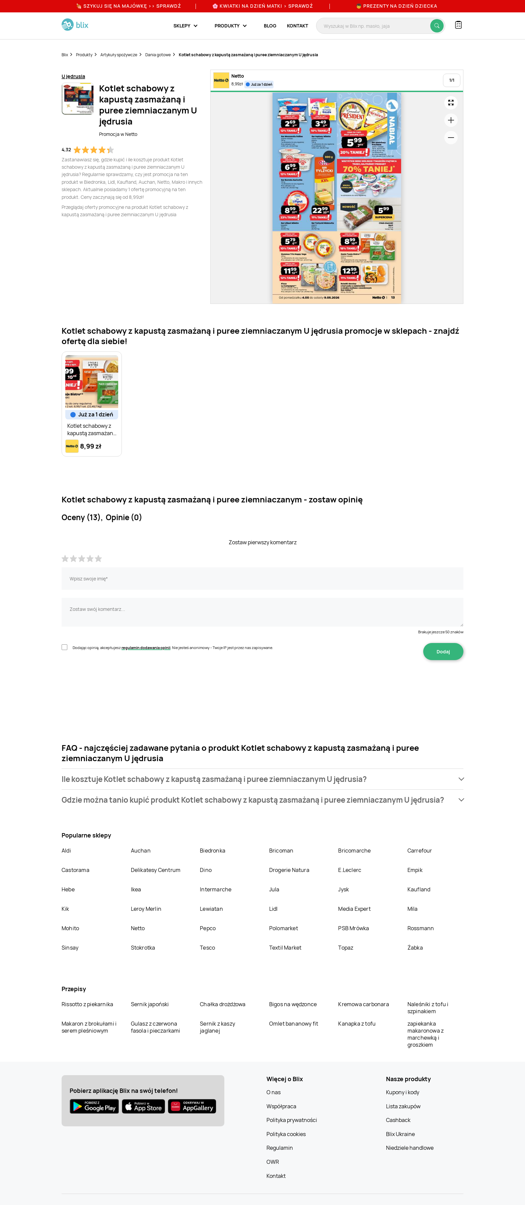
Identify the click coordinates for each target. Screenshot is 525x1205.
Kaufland (419, 889)
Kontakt (297, 25)
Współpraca (281, 1106)
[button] (262, 779)
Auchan (141, 850)
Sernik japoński (150, 1004)
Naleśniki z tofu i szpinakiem (428, 1007)
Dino (206, 870)
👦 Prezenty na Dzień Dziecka (396, 6)
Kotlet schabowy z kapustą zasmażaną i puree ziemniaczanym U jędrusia (248, 55)
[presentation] (112, 681)
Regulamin (280, 1147)
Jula (274, 889)
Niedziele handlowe (410, 1147)
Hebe (68, 889)
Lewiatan (211, 908)
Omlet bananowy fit (293, 1023)
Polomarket (283, 928)
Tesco (207, 947)
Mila (412, 908)
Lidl (273, 908)
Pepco (208, 928)
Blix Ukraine (400, 1134)
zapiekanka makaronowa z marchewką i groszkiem (425, 1034)
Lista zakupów (403, 1106)
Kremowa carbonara (363, 1004)
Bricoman (281, 850)
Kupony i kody (402, 1092)
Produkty (84, 55)
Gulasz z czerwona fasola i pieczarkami (155, 1027)
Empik (415, 870)
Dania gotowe (158, 55)
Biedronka (212, 850)
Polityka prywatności (292, 1120)
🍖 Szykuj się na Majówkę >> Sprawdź (128, 6)
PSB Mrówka (353, 928)
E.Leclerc (349, 870)
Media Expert (354, 908)
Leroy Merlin (146, 908)
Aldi (66, 850)
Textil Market (285, 947)
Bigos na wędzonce (293, 1004)
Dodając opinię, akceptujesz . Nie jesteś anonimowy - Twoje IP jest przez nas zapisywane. (173, 647)
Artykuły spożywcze (118, 55)
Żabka (415, 947)
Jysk (343, 889)
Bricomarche (354, 850)
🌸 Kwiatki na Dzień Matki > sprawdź (262, 6)
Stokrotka (143, 947)
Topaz (345, 947)
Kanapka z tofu (357, 1023)
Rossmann (420, 928)
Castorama (75, 870)
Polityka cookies (286, 1134)
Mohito (70, 928)
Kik (65, 908)
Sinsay (70, 947)
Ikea (136, 889)
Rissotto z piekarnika (87, 1004)
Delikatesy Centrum (156, 870)
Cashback (398, 1120)
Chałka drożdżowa (222, 1004)
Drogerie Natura (289, 870)
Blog (270, 25)
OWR (273, 1162)
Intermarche (215, 889)
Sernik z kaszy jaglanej (217, 1027)
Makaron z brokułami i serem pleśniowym (89, 1027)
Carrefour (419, 850)
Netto (138, 928)
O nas (274, 1092)
